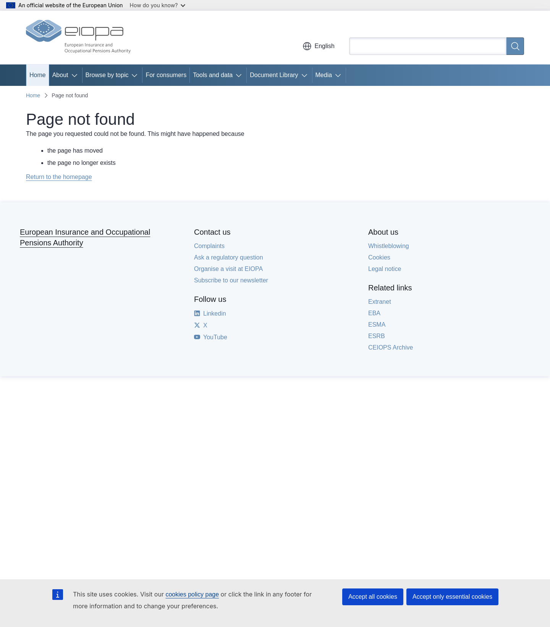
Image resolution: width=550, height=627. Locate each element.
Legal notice (384, 269)
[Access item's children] (76, 75)
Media (323, 75)
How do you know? (158, 5)
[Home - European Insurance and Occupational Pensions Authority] (78, 37)
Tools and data (213, 75)
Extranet (379, 301)
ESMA (376, 324)
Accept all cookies (372, 596)
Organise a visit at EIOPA (228, 269)
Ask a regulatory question (228, 257)
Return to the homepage (59, 177)
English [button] (318, 46)
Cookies (379, 257)
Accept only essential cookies (452, 596)
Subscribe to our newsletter (231, 280)
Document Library (274, 75)
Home (37, 75)
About (60, 75)
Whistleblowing (388, 246)
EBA (374, 313)
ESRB (376, 336)
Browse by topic (107, 75)
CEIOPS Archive (390, 347)
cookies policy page (192, 594)
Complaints (209, 246)
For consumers (166, 75)
